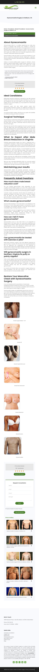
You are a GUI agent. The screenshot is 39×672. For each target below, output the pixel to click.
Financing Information (9, 637)
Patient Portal (7, 639)
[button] (35, 7)
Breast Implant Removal (19, 364)
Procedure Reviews (20, 83)
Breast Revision (19, 434)
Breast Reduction (19, 412)
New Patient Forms (8, 638)
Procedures (11, 29)
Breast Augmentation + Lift (19, 320)
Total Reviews (21, 85)
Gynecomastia (19, 457)
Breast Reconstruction (19, 385)
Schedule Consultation (9, 633)
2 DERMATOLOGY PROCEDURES (11, 35)
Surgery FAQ (6, 634)
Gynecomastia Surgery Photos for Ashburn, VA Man (18, 562)
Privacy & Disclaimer (30, 669)
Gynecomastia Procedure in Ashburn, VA (16, 531)
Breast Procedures (20, 29)
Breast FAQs (6, 635)
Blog (5, 641)
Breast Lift (19, 342)
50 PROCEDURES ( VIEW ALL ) (11, 33)
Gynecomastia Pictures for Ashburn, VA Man (17, 597)
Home (5, 29)
